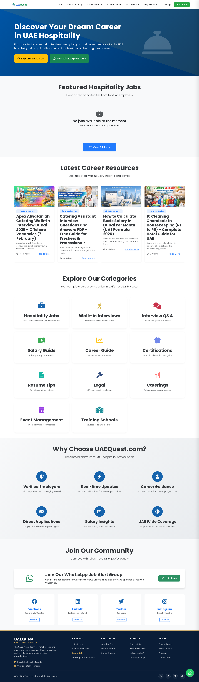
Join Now (169, 587)
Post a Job (77, 653)
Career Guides (95, 4)
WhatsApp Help (137, 657)
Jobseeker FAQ (137, 653)
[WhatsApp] (182, 676)
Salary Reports (108, 648)
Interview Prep (75, 4)
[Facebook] (168, 676)
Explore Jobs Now (30, 58)
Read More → (45, 262)
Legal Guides (150, 4)
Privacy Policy (165, 644)
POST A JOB (182, 4)
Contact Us (135, 644)
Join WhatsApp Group (69, 58)
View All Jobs (99, 156)
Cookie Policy (165, 657)
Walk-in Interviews (80, 648)
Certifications (114, 4)
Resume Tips (132, 4)
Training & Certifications (83, 657)
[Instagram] (175, 676)
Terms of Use (165, 648)
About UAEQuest (138, 648)
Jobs (59, 4)
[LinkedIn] (160, 676)
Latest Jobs (77, 644)
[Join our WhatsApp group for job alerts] (190, 673)
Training (166, 4)
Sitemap (163, 653)
